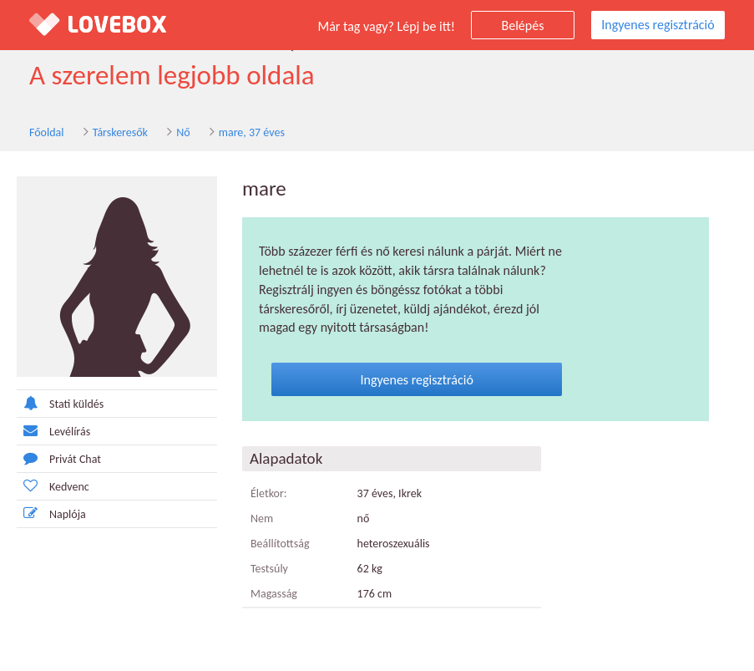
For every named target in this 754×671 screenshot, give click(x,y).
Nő (183, 132)
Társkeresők (120, 132)
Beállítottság (280, 543)
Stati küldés (60, 403)
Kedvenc (53, 486)
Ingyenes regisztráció (657, 25)
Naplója (51, 513)
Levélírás (53, 431)
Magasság (273, 594)
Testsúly (269, 569)
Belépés (523, 25)
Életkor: (268, 493)
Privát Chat (59, 458)
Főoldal (46, 132)
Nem (261, 518)
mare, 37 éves (252, 132)
